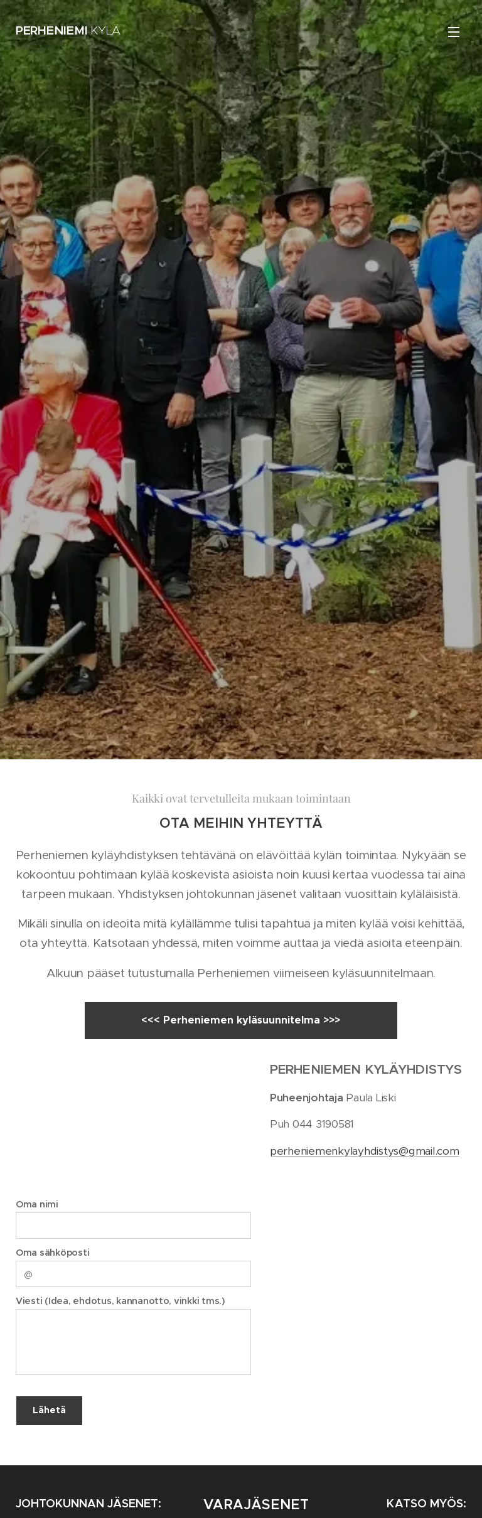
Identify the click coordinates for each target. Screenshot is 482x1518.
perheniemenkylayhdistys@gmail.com (364, 1150)
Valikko (453, 32)
